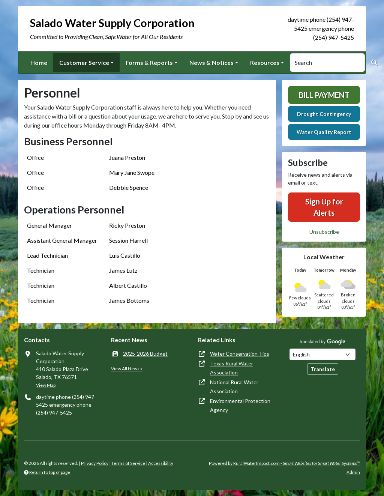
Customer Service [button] (84, 62)
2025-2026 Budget (145, 353)
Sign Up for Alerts (324, 207)
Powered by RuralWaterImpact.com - (284, 463)
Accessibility (160, 463)
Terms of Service (128, 463)
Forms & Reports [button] (149, 62)
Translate (322, 369)
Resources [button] (264, 62)
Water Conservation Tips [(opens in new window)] (239, 353)
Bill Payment (324, 94)
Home (38, 62)
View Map (46, 385)
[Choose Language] (323, 354)
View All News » (126, 368)
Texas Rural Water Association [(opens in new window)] (231, 368)
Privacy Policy (94, 463)
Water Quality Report (324, 132)
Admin (353, 472)
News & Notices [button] (211, 62)
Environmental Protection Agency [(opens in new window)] (240, 405)
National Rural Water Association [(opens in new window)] (234, 386)
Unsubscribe (324, 231)
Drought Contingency (324, 114)
